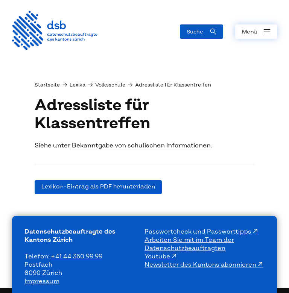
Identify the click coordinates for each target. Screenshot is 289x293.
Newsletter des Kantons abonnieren (201, 265)
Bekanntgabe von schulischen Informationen (141, 145)
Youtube (158, 256)
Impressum (41, 281)
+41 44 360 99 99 (76, 256)
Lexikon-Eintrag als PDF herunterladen (98, 186)
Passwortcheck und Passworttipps (198, 231)
